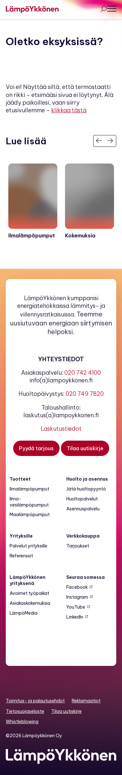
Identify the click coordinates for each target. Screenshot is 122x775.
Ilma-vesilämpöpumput (29, 502)
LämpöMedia (23, 613)
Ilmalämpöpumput (29, 489)
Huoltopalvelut (82, 499)
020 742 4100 (82, 372)
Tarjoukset (77, 546)
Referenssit (21, 556)
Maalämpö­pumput (30, 514)
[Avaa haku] (103, 9)
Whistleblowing (22, 721)
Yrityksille (21, 536)
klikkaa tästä (68, 110)
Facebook (77, 587)
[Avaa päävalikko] (111, 9)
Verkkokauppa (83, 536)
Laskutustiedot (61, 428)
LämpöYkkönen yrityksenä (27, 580)
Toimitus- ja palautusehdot (35, 701)
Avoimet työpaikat (29, 593)
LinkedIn (74, 617)
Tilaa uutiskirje (66, 711)
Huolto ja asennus (87, 479)
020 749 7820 (85, 393)
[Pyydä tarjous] (36, 448)
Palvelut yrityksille (28, 546)
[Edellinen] (99, 141)
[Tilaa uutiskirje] (85, 448)
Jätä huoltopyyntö (86, 489)
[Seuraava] (110, 141)
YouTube (75, 607)
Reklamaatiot (86, 701)
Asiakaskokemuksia (30, 603)
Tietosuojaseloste (25, 711)
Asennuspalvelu (83, 509)
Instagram (77, 597)
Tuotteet (20, 479)
